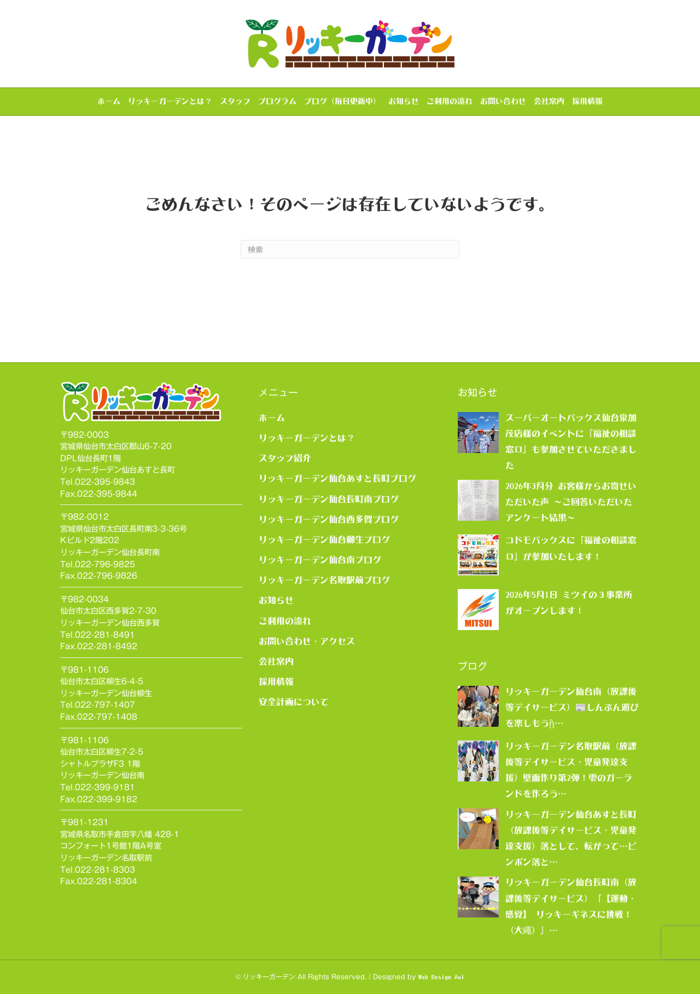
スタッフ (235, 101)
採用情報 (587, 101)
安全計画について (294, 701)
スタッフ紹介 (285, 458)
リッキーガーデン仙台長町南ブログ (329, 499)
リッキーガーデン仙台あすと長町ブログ (337, 478)
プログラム (277, 101)
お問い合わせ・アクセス (307, 641)
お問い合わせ (503, 101)
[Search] (350, 249)
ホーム (108, 101)
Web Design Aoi (441, 977)
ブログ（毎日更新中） (342, 101)
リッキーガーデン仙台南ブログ (320, 559)
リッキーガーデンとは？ (170, 101)
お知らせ (403, 101)
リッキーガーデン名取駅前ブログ (324, 579)
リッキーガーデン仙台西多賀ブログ (329, 519)
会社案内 (549, 101)
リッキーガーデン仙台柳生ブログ (324, 539)
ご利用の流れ (449, 101)
